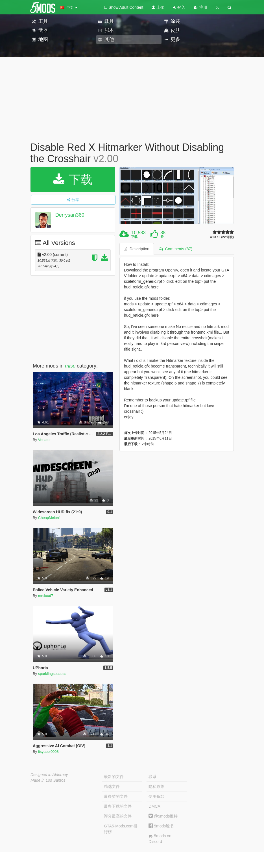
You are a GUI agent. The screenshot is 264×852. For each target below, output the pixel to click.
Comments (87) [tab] (175, 249)
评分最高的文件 (118, 816)
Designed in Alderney (49, 774)
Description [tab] (136, 249)
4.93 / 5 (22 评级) (222, 237)
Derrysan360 (69, 215)
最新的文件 (114, 776)
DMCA (154, 806)
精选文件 (112, 786)
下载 (73, 179)
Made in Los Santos (48, 780)
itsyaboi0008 (48, 751)
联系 (152, 776)
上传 (158, 7)
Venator (44, 440)
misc (70, 366)
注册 (200, 7)
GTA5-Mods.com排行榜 (121, 829)
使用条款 (156, 796)
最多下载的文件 (118, 806)
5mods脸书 (161, 826)
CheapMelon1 (49, 518)
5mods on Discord (160, 839)
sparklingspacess (52, 673)
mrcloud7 (45, 596)
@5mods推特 (163, 816)
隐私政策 (156, 786)
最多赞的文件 (116, 796)
